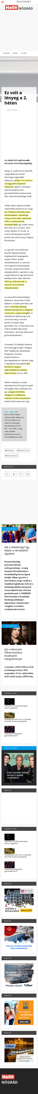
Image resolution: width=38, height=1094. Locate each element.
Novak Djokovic (12, 456)
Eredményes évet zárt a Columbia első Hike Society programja (17, 720)
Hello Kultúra (10, 626)
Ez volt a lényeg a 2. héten (15, 98)
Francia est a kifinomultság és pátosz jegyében (16, 707)
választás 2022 (23, 450)
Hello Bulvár (10, 748)
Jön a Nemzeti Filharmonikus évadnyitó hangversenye (13, 654)
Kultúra (23, 53)
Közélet (15, 53)
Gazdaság (6, 53)
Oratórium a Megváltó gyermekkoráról (13, 735)
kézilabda (9, 450)
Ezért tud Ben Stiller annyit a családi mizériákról (17, 775)
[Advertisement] (19, 30)
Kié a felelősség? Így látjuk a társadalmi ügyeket (16, 550)
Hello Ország (12, 110)
